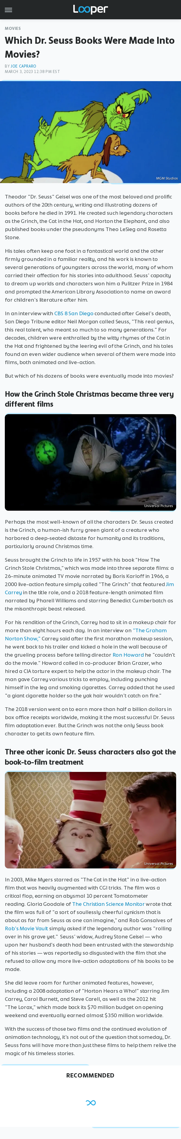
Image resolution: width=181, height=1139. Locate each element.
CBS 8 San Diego (74, 313)
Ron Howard (128, 654)
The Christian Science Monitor (108, 904)
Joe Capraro (24, 66)
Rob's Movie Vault (26, 928)
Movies (13, 28)
